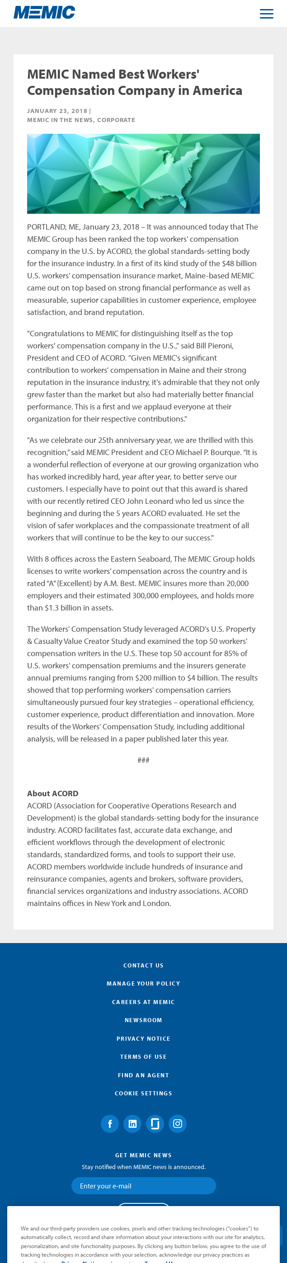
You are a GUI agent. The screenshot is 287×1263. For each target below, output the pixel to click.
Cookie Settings (144, 1093)
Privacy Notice (144, 1038)
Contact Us (143, 965)
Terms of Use (143, 1056)
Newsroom (144, 1020)
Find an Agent (143, 1075)
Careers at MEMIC (143, 1001)
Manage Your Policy (143, 983)
